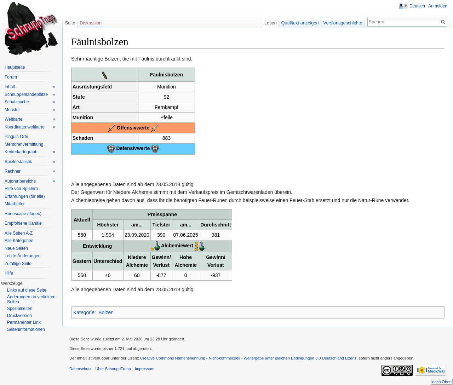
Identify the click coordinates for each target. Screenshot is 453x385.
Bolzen (106, 312)
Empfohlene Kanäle (23, 223)
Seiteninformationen (26, 329)
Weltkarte (30, 119)
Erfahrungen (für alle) (25, 196)
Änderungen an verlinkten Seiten (31, 299)
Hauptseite (15, 67)
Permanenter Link (24, 322)
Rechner (30, 171)
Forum (11, 77)
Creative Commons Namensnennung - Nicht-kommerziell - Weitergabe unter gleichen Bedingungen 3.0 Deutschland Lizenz (248, 358)
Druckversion (19, 315)
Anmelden (437, 6)
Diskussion (91, 22)
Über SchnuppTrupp (113, 369)
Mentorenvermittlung (24, 144)
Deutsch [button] (417, 6)
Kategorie (83, 312)
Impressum (144, 369)
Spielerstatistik (30, 162)
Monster (30, 110)
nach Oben (442, 382)
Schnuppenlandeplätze (30, 94)
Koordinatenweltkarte (30, 127)
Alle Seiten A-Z (19, 233)
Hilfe (9, 273)
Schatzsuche (30, 102)
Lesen (270, 22)
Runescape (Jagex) (23, 213)
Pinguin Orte (16, 136)
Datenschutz (80, 369)
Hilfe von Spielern (21, 188)
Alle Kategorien (19, 240)
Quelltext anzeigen (300, 22)
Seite (70, 22)
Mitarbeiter (15, 203)
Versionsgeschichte (342, 22)
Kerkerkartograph (30, 152)
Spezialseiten (19, 308)
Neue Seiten (16, 248)
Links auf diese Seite (26, 290)
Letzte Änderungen (22, 255)
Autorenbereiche (30, 181)
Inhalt (30, 87)
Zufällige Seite (18, 263)
